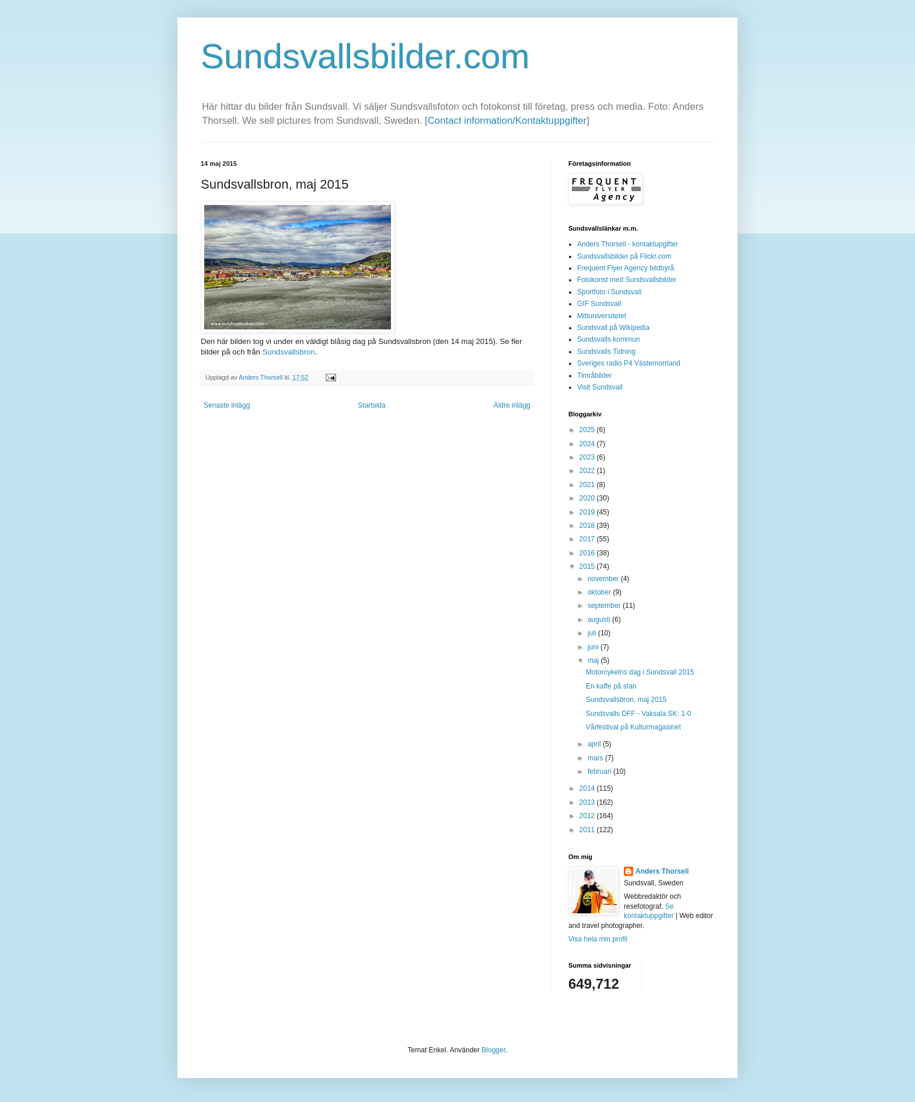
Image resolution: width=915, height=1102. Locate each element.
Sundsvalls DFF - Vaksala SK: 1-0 (639, 714)
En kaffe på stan (611, 686)
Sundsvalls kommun (608, 339)
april (595, 744)
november (604, 579)
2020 (588, 498)
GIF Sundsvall (599, 304)
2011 (588, 830)
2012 (588, 816)
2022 (588, 471)
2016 (588, 553)
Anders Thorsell (261, 377)
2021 (588, 485)
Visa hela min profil (597, 939)
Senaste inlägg (227, 405)
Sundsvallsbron (289, 351)
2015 (588, 566)
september (605, 606)
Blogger (493, 1050)
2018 (588, 526)
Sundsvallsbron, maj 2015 (626, 700)
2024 (588, 444)
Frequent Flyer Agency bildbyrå (625, 268)
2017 (588, 539)
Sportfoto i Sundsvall (609, 292)
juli (593, 633)
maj (594, 660)
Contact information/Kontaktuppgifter (507, 120)
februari (600, 771)
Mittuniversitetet (601, 316)
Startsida (371, 405)
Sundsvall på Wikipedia (613, 328)
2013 (588, 802)
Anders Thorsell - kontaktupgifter (627, 244)
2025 (588, 430)
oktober (600, 592)
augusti (600, 620)
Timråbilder (594, 375)
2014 (588, 788)
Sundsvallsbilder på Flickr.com (624, 256)
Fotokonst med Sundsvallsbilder (626, 280)
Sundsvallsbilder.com (365, 56)
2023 (588, 457)
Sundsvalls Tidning (606, 351)
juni (594, 647)
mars (596, 758)
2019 (588, 512)
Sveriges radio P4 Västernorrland (628, 363)
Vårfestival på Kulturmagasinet (633, 727)
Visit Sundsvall (600, 387)
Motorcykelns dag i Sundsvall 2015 (640, 672)
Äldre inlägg (512, 405)
